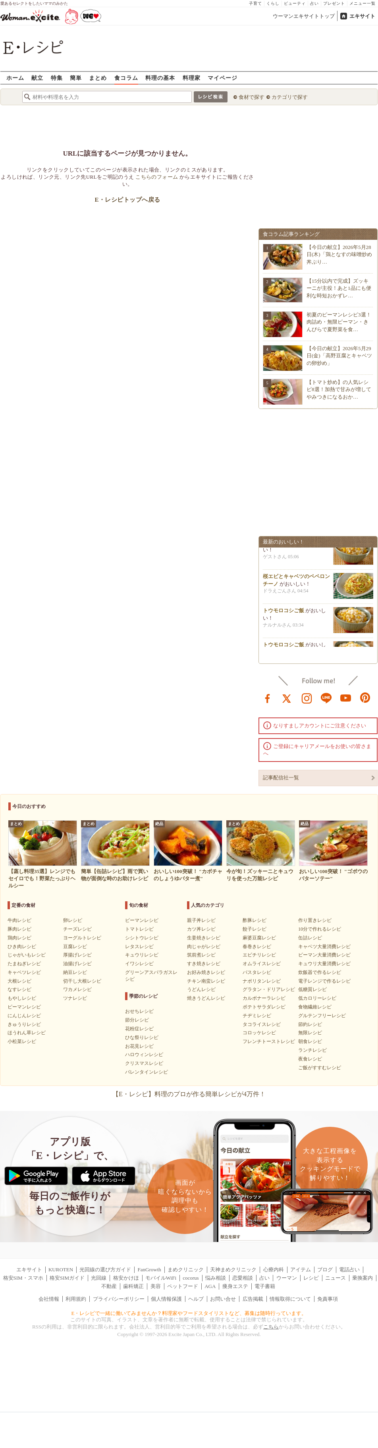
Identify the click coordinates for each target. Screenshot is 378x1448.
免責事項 (327, 1299)
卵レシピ (72, 920)
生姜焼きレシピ (203, 938)
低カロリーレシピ (317, 998)
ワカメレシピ (77, 989)
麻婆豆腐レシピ (259, 938)
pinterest (365, 698)
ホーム (15, 77)
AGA (210, 1286)
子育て (255, 3)
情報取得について (290, 1299)
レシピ (311, 1278)
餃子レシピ (254, 929)
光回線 (98, 1278)
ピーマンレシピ (24, 1007)
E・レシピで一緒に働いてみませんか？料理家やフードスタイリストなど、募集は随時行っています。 (189, 1313)
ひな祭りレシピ (141, 1037)
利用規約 (76, 1299)
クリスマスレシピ (144, 1063)
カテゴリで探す (290, 97)
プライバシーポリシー (119, 1299)
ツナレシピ (75, 998)
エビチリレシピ (259, 955)
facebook (268, 698)
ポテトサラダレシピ (264, 1007)
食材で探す (251, 97)
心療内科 (273, 1270)
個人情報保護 (166, 1299)
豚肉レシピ (19, 929)
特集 (57, 77)
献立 (37, 77)
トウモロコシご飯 (283, 612)
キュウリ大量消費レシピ (324, 963)
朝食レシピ (310, 1041)
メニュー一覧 (362, 3)
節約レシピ (310, 1024)
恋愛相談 (242, 1278)
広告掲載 (253, 1299)
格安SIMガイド (67, 1278)
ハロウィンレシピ (144, 1054)
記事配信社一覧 (281, 778)
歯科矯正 (133, 1286)
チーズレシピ (77, 929)
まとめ (98, 77)
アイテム (300, 1270)
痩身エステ (235, 1286)
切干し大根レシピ (82, 981)
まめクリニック (186, 1270)
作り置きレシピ (315, 920)
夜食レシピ (310, 1059)
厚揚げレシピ (77, 955)
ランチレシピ (312, 1050)
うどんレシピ (201, 989)
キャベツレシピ (24, 972)
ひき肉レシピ (22, 946)
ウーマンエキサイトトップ (304, 16)
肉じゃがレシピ (203, 946)
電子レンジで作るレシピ (324, 981)
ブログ (325, 1270)
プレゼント (334, 3)
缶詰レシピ (310, 938)
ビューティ (295, 3)
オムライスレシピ (262, 963)
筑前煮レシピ (201, 955)
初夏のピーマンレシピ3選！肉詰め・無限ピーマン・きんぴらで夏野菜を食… (339, 322)
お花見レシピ (139, 1046)
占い (314, 3)
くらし (273, 3)
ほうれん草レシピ (27, 1032)
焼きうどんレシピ (206, 998)
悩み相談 (215, 1278)
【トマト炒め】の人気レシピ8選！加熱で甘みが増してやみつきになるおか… (339, 389)
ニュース (335, 1278)
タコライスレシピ (262, 1024)
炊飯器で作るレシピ (319, 972)
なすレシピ (19, 989)
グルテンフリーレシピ (322, 1015)
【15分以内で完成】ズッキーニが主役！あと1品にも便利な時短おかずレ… (339, 288)
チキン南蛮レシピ (206, 981)
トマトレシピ (139, 929)
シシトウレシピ (141, 938)
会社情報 (49, 1299)
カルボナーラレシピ (264, 998)
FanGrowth (149, 1270)
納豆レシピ (75, 972)
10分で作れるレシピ (319, 929)
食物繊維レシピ (315, 1007)
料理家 (192, 77)
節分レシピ (137, 1020)
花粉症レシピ (139, 1029)
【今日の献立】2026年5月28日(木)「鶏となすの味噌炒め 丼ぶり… (339, 254)
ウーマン (286, 1278)
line (326, 698)
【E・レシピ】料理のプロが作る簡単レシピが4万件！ (189, 1094)
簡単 (76, 77)
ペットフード (182, 1286)
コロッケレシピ (259, 1032)
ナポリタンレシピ (262, 981)
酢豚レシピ (254, 920)
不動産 (109, 1286)
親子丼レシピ (201, 920)
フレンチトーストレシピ (269, 1041)
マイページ (222, 77)
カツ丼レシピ (201, 929)
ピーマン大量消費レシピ (324, 955)
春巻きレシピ (257, 946)
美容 (155, 1286)
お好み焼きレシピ (206, 972)
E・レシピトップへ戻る (127, 200)
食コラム (126, 77)
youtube (346, 698)
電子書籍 (265, 1286)
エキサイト (362, 16)
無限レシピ (310, 1032)
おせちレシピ (139, 1011)
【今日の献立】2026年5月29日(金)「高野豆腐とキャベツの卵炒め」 (339, 355)
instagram (307, 698)
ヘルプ (196, 1299)
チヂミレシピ (257, 1015)
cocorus (191, 1278)
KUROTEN (60, 1270)
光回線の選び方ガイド (105, 1270)
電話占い (349, 1270)
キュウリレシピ (141, 955)
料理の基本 (160, 77)
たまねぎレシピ (24, 963)
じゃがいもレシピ (27, 955)
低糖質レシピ (312, 989)
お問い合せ (223, 1299)
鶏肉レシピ (19, 938)
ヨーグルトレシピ (82, 938)
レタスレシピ (139, 946)
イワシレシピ (139, 963)
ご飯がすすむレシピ (319, 1067)
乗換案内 (362, 1278)
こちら (271, 1327)
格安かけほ (126, 1278)
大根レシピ (19, 981)
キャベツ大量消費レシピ (324, 946)
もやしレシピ (22, 998)
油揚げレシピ (77, 963)
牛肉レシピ (19, 920)
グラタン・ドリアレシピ (269, 989)
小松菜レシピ (22, 1041)
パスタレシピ (257, 972)
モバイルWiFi (160, 1278)
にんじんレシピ (24, 1015)
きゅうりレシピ (24, 1024)
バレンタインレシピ (146, 1072)
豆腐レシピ (75, 946)
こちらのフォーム (156, 177)
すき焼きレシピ (203, 963)
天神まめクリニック (233, 1270)
